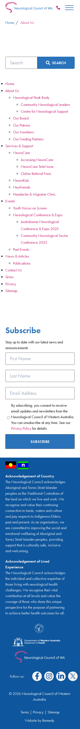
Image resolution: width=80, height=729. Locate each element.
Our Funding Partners (28, 139)
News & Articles (17, 256)
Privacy (10, 283)
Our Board (21, 118)
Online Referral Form (36, 173)
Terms (9, 276)
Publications (21, 263)
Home (9, 83)
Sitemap (11, 290)
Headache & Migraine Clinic (34, 194)
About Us (12, 90)
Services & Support (19, 145)
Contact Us (13, 270)
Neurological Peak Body (31, 97)
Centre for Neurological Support (44, 111)
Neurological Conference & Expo (37, 214)
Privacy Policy (21, 428)
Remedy (48, 720)
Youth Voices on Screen (30, 208)
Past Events (21, 249)
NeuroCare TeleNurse (37, 166)
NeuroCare (21, 152)
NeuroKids (21, 180)
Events (10, 201)
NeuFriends (21, 187)
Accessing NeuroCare (37, 159)
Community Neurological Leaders (45, 104)
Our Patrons (21, 125)
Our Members (23, 132)
